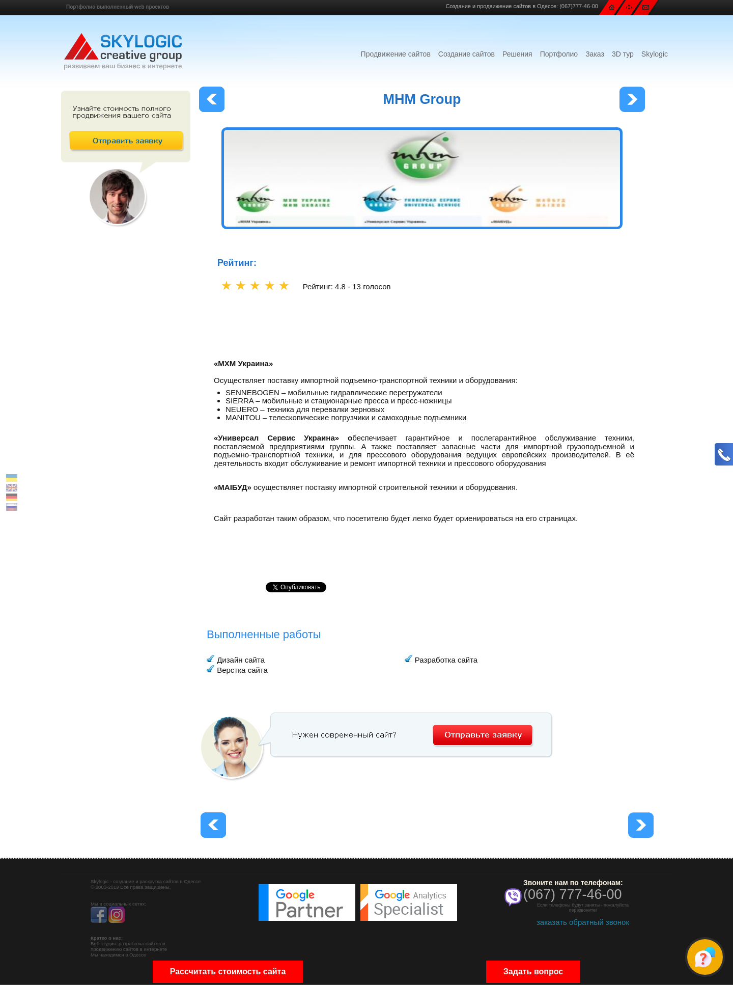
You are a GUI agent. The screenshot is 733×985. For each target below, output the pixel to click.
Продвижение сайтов (396, 54)
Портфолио (559, 54)
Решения (517, 54)
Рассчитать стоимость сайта (228, 971)
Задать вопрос (533, 971)
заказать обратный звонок (583, 922)
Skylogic (654, 54)
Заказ (594, 54)
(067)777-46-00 (578, 6)
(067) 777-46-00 (572, 894)
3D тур (623, 54)
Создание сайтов (466, 54)
